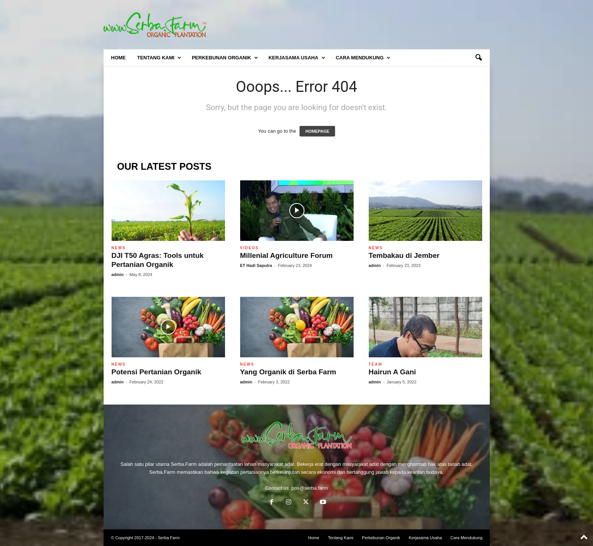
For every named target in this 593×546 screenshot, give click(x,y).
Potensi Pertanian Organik (157, 372)
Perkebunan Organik (225, 58)
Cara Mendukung (363, 58)
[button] (478, 58)
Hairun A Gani (392, 372)
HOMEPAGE (317, 131)
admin (118, 274)
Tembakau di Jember (404, 255)
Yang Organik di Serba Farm (288, 372)
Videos (249, 248)
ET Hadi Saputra (256, 265)
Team (375, 364)
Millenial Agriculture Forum (286, 255)
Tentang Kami (159, 58)
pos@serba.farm (310, 488)
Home (118, 57)
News (119, 248)
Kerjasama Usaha (297, 58)
